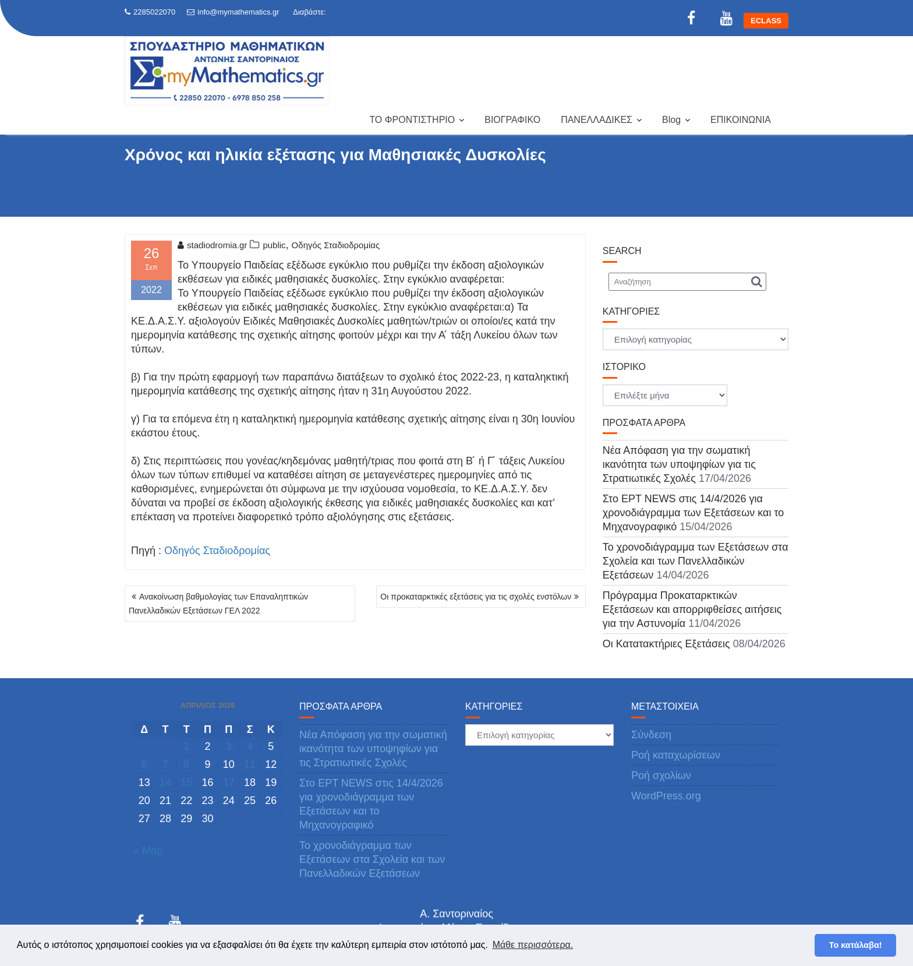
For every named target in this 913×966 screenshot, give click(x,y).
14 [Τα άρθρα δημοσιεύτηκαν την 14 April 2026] (165, 782)
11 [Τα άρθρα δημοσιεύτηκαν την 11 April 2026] (250, 764)
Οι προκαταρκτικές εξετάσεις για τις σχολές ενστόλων (475, 596)
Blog (671, 120)
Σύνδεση (651, 735)
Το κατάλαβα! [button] (855, 945)
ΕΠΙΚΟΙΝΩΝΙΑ (740, 120)
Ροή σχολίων (661, 775)
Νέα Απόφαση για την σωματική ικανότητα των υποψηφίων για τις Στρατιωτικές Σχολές (679, 464)
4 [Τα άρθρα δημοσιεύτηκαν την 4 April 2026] (250, 746)
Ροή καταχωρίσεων (675, 755)
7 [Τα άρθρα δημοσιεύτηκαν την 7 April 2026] (165, 764)
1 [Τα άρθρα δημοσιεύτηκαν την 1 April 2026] (186, 746)
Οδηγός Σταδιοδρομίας (336, 245)
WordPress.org (666, 796)
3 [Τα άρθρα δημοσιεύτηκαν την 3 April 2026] (229, 746)
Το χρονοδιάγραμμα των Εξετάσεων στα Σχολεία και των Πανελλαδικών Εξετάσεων (695, 561)
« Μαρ (148, 850)
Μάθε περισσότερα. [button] (533, 945)
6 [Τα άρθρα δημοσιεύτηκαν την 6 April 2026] (144, 764)
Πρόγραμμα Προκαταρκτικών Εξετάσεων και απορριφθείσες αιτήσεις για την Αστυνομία (692, 609)
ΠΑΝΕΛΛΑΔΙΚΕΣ (596, 120)
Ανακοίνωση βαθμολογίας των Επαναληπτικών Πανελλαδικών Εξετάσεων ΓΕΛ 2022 (218, 603)
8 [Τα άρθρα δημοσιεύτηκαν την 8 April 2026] (186, 764)
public (274, 245)
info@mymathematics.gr (233, 12)
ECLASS (766, 20)
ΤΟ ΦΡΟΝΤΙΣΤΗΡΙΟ (412, 120)
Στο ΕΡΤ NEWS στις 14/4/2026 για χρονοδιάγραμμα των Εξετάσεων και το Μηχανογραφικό (693, 513)
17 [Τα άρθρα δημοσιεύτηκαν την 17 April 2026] (229, 782)
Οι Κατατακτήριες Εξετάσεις (666, 644)
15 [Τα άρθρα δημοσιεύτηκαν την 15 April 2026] (186, 782)
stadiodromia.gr (212, 245)
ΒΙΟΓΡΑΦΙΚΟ (512, 120)
